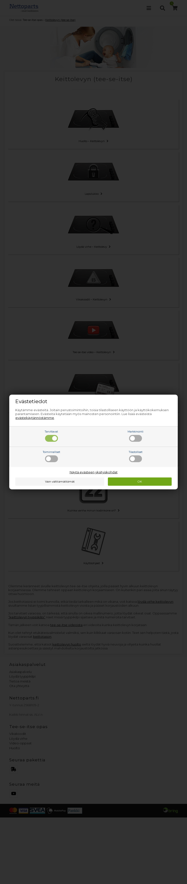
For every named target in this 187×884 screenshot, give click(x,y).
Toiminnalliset (51, 456)
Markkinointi (135, 436)
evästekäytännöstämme (34, 418)
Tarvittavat (51, 436)
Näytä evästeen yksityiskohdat (94, 472)
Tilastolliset (135, 456)
